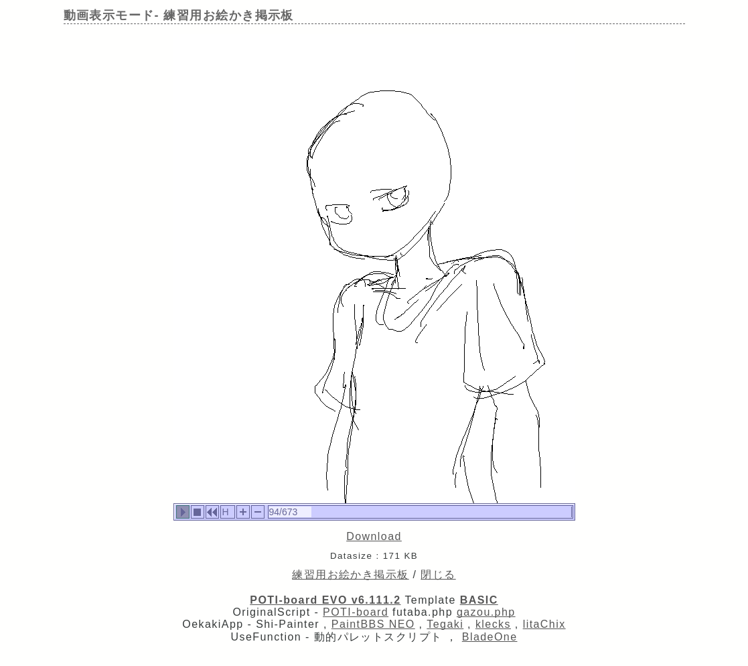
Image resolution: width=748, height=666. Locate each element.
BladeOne (490, 637)
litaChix (544, 624)
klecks (493, 624)
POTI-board (355, 612)
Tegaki (445, 624)
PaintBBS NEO (373, 624)
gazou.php (486, 612)
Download (374, 536)
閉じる (438, 574)
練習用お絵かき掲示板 (350, 574)
